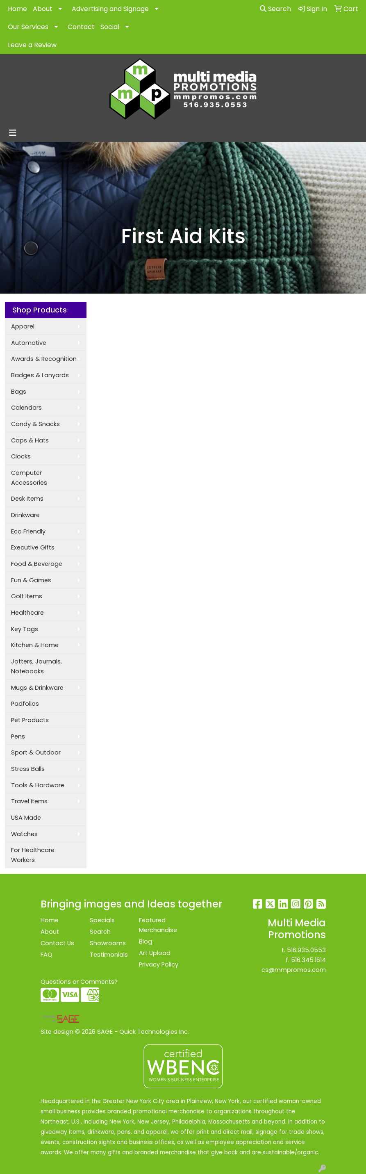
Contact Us (57, 943)
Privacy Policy (158, 964)
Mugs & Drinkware (37, 688)
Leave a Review (32, 45)
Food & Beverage (36, 564)
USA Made (26, 818)
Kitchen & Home (35, 645)
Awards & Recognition (44, 359)
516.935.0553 (306, 950)
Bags (18, 392)
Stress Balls (28, 769)
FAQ (46, 955)
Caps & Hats (30, 440)
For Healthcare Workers (33, 855)
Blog (145, 941)
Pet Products (30, 720)
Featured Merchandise (158, 925)
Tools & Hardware (37, 785)
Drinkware (25, 515)
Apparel (22, 326)
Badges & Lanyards (40, 375)
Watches (24, 834)
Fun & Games (31, 580)
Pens (18, 736)
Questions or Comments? (79, 982)
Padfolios (25, 704)
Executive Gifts (33, 547)
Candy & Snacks (35, 424)
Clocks (21, 456)
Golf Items (26, 596)
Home (17, 9)
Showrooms (108, 943)
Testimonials (109, 955)
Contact (81, 27)
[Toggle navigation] (12, 133)
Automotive (28, 343)
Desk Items (27, 499)
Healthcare (27, 613)
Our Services (28, 27)
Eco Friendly (28, 531)
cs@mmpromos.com (293, 970)
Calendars (26, 407)
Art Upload (154, 953)
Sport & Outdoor (36, 752)
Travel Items (29, 801)
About (42, 9)
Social (109, 27)
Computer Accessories (29, 478)
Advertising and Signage (110, 9)
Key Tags (24, 629)
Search (275, 9)
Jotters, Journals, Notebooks (36, 666)
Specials (102, 920)
